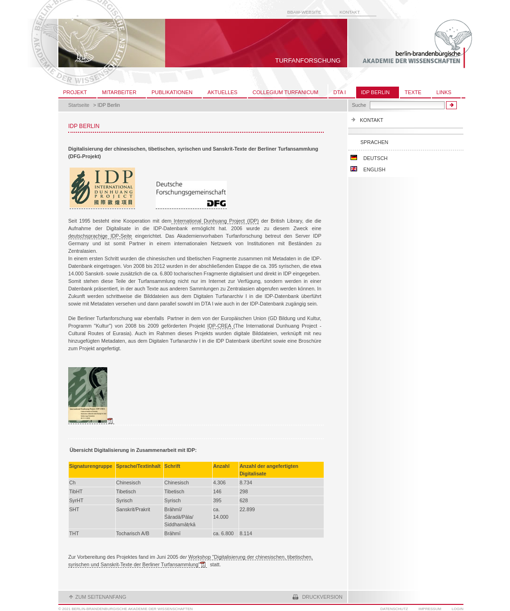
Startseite (78, 105)
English (368, 169)
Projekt (75, 92)
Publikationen (171, 92)
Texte (413, 92)
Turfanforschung (308, 60)
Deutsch (369, 158)
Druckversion (322, 597)
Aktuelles (222, 92)
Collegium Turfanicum (286, 92)
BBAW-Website (304, 12)
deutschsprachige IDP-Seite (100, 236)
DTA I (339, 92)
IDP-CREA (220, 326)
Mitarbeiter (119, 92)
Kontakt (350, 12)
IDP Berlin (375, 92)
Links (444, 92)
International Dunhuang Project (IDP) (215, 221)
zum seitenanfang (100, 597)
